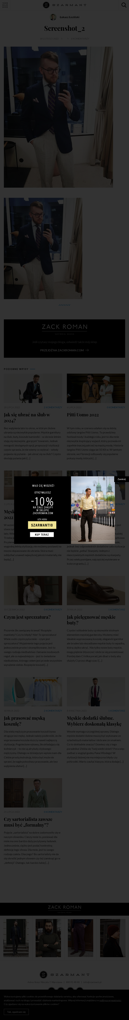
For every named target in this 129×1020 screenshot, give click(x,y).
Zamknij (122, 479)
